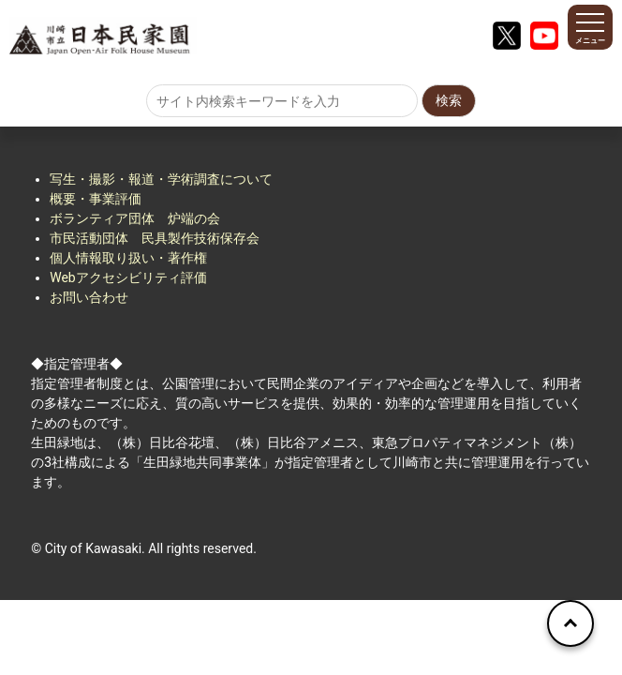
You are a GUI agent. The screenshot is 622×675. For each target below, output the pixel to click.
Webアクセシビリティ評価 (128, 277)
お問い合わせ (89, 297)
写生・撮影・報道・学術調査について (161, 179)
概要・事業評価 (95, 198)
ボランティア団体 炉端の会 (135, 218)
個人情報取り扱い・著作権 (128, 257)
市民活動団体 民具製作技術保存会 (154, 238)
